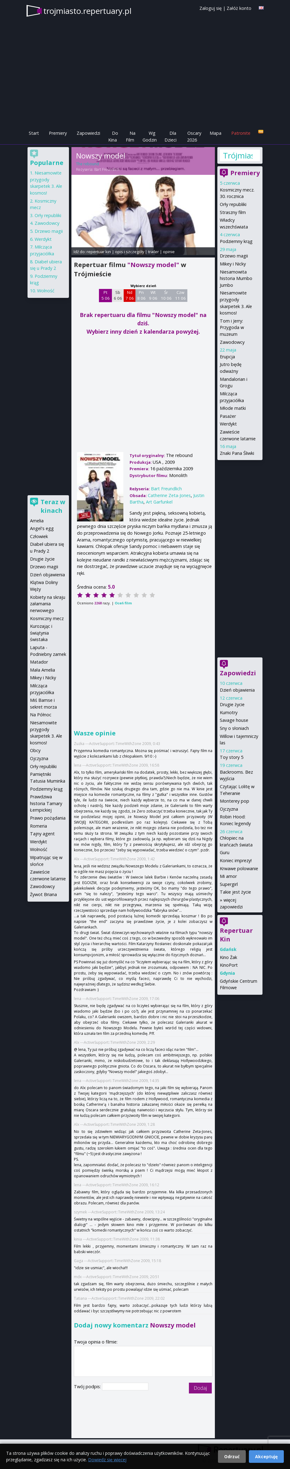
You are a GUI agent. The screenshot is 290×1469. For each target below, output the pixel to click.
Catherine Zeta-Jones (169, 495)
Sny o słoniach (234, 728)
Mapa (215, 133)
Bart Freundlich (107, 169)
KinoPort (229, 965)
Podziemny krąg (236, 241)
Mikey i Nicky (233, 264)
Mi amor (228, 876)
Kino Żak (228, 957)
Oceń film (123, 603)
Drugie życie (232, 704)
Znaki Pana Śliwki (237, 453)
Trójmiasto (238, 155)
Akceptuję (266, 1456)
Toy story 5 (231, 757)
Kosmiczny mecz (47, 618)
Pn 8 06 (141, 295)
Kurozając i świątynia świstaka (41, 632)
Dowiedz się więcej (107, 1460)
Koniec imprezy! (236, 860)
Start (34, 133)
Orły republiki (233, 204)
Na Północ (40, 715)
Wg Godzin (150, 136)
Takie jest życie (235, 892)
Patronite (240, 133)
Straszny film (233, 212)
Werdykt (228, 424)
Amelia (37, 521)
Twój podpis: (88, 1386)
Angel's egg (42, 528)
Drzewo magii (234, 256)
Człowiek (39, 536)
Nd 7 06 (130, 295)
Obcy (35, 750)
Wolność (45, 291)
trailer (153, 251)
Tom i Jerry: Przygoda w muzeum (232, 327)
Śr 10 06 (166, 295)
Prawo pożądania (48, 818)
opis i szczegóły (129, 251)
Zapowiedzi (88, 133)
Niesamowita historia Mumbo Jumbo (236, 278)
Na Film (130, 136)
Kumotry (228, 712)
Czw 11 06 (180, 295)
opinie (169, 251)
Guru (224, 852)
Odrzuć (232, 1456)
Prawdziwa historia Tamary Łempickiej (46, 803)
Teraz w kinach (53, 506)
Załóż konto (239, 8)
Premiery (58, 133)
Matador (39, 662)
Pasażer (228, 416)
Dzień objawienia (237, 690)
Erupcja (227, 357)
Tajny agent (42, 834)
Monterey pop (234, 801)
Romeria (38, 826)
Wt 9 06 (153, 295)
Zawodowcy (232, 342)
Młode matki (233, 408)
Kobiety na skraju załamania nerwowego (47, 603)
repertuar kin (99, 251)
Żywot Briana (43, 894)
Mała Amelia (42, 670)
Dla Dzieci (170, 136)
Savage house (234, 720)
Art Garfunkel (159, 502)
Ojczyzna (229, 809)
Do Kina (113, 136)
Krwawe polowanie (239, 868)
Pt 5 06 (105, 295)
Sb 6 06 (118, 295)
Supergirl (229, 884)
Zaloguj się (210, 8)
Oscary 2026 (194, 136)
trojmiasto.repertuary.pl (87, 10)
